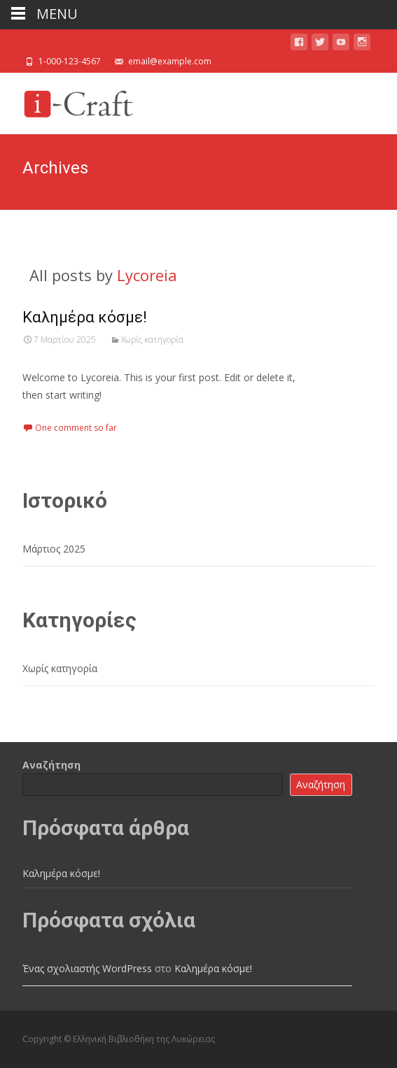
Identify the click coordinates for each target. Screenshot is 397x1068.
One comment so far (76, 428)
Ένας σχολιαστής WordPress (87, 968)
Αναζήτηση (51, 764)
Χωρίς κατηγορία (152, 340)
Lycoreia (147, 274)
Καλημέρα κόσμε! (84, 317)
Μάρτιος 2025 (53, 548)
